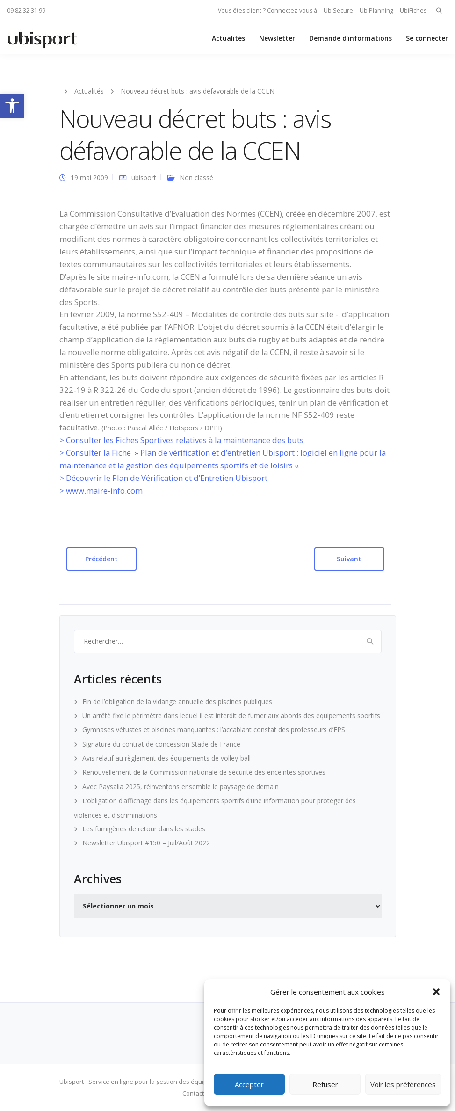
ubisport (143, 177)
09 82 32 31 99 (26, 11)
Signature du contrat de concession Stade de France (161, 744)
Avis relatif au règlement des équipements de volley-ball (166, 758)
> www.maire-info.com (101, 490)
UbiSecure (338, 11)
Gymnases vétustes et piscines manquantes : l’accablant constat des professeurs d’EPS (213, 729)
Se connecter (427, 38)
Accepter (249, 1084)
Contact (193, 1093)
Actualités (228, 38)
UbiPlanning (376, 11)
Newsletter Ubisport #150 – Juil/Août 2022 (146, 842)
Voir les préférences (403, 1084)
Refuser (325, 1084)
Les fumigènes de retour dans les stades (143, 828)
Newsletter (277, 38)
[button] (12, 106)
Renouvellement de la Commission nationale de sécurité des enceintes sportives (203, 772)
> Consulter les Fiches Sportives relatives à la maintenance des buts (181, 440)
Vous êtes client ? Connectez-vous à (267, 11)
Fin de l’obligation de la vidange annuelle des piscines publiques (177, 701)
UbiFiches (413, 11)
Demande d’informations (350, 38)
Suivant (349, 558)
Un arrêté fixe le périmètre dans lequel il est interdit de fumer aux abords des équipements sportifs (231, 715)
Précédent (101, 558)
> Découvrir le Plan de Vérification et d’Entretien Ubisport (163, 477)
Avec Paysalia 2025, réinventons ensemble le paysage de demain (180, 786)
